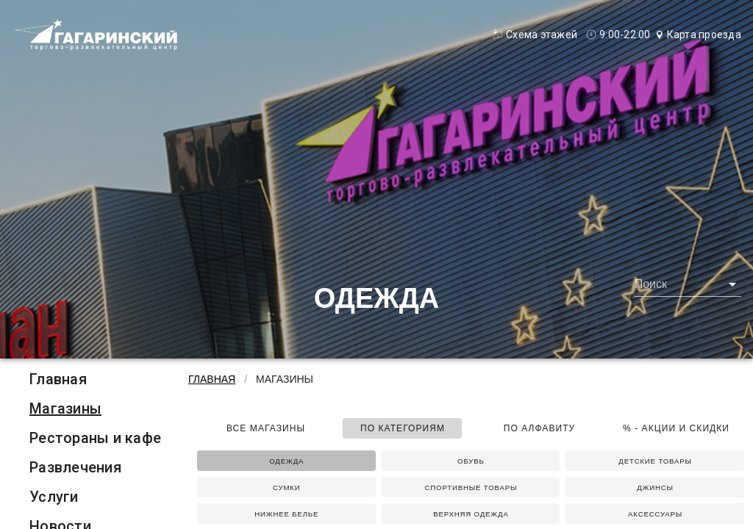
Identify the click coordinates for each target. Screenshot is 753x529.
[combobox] (688, 284)
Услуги (54, 496)
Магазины (65, 408)
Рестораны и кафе (95, 438)
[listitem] (95, 379)
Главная (58, 379)
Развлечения (75, 467)
